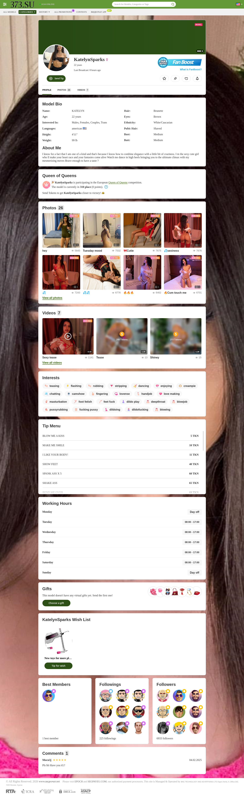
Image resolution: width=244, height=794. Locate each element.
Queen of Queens (118, 182)
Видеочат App (99, 11)
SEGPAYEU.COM (97, 781)
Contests (81, 12)
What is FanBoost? (191, 69)
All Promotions (64, 11)
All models (9, 12)
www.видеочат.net (49, 781)
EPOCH (79, 781)
